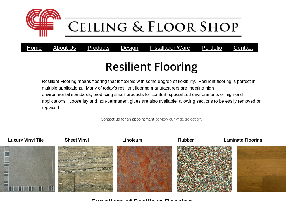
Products (98, 48)
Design (129, 48)
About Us (64, 48)
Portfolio (212, 48)
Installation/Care (170, 48)
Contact (243, 48)
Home (34, 48)
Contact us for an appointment (128, 119)
